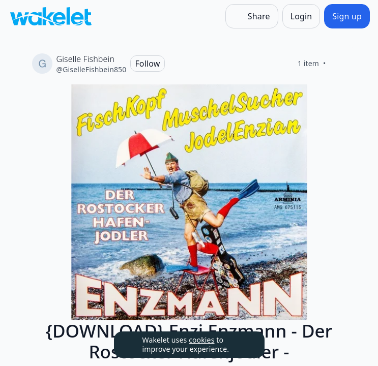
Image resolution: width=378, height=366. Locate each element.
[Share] (251, 16)
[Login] (301, 16)
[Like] (338, 63)
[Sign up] (347, 16)
